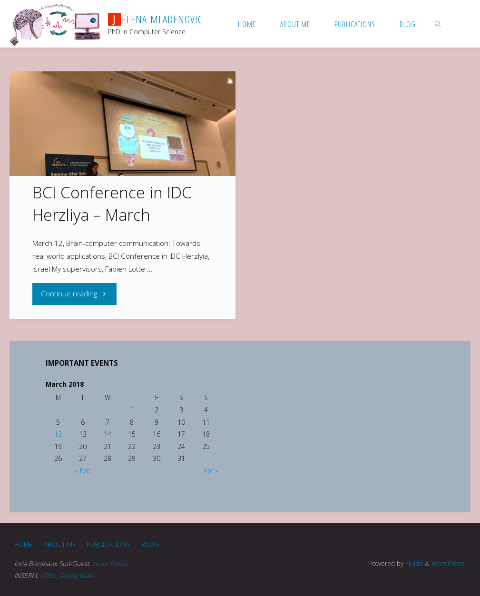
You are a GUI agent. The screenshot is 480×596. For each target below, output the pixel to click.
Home (23, 544)
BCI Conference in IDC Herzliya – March (112, 203)
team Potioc (110, 563)
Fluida (413, 563)
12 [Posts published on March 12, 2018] (58, 434)
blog (150, 544)
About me (60, 544)
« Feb (83, 470)
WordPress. (448, 563)
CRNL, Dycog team (67, 575)
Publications (108, 544)
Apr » (211, 470)
